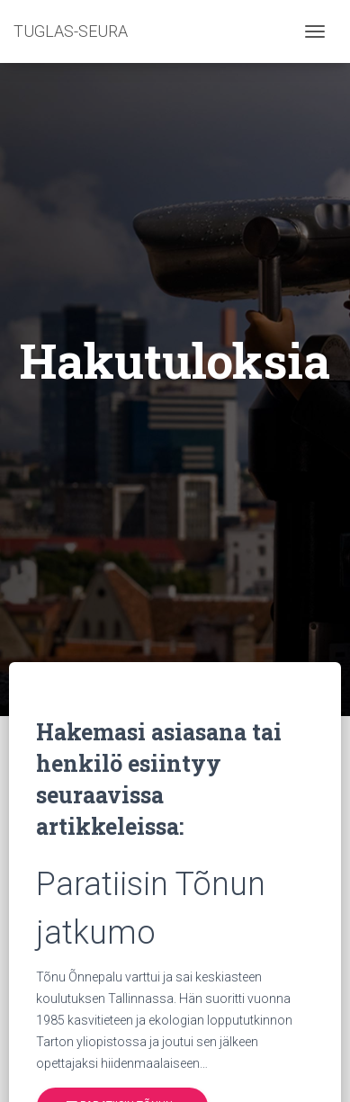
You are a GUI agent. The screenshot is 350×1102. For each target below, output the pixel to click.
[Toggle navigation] (315, 31)
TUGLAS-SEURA (70, 31)
